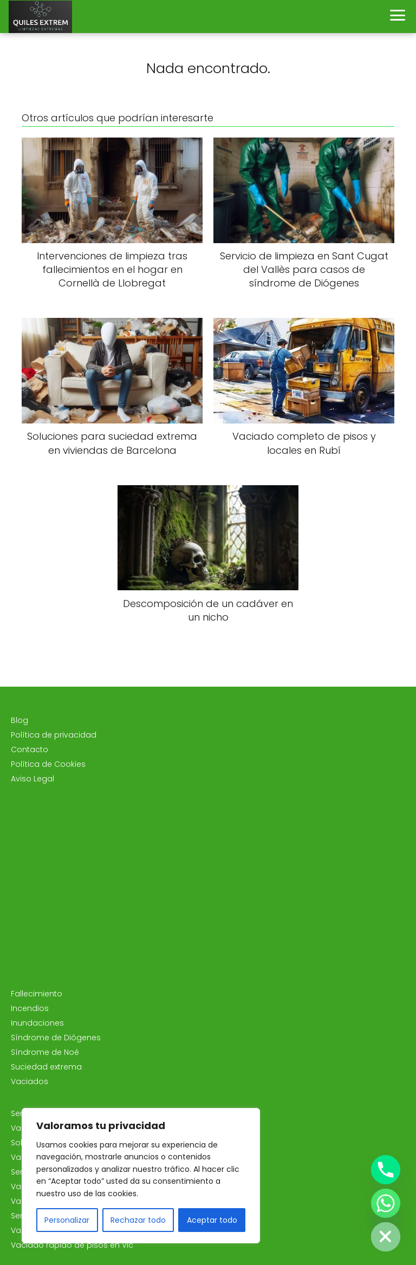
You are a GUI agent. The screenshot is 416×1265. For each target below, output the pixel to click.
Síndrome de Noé (45, 1052)
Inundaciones (37, 1023)
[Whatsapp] (385, 1203)
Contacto (29, 749)
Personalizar (66, 1220)
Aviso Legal (32, 778)
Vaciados (29, 1081)
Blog (19, 720)
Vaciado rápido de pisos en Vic (72, 1245)
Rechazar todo (138, 1220)
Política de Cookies (48, 764)
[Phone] (385, 1169)
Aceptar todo (212, 1220)
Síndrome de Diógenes (56, 1037)
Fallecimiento (36, 993)
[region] (141, 1175)
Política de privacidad (53, 734)
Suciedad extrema (46, 1066)
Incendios (30, 1008)
